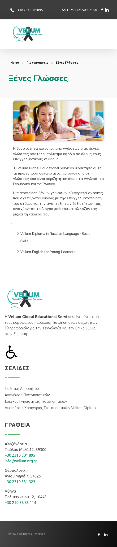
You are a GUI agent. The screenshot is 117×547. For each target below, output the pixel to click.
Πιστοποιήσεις (37, 62)
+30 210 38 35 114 (20, 502)
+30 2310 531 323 (20, 482)
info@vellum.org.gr (21, 461)
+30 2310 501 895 (20, 455)
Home (15, 62)
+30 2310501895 (30, 10)
